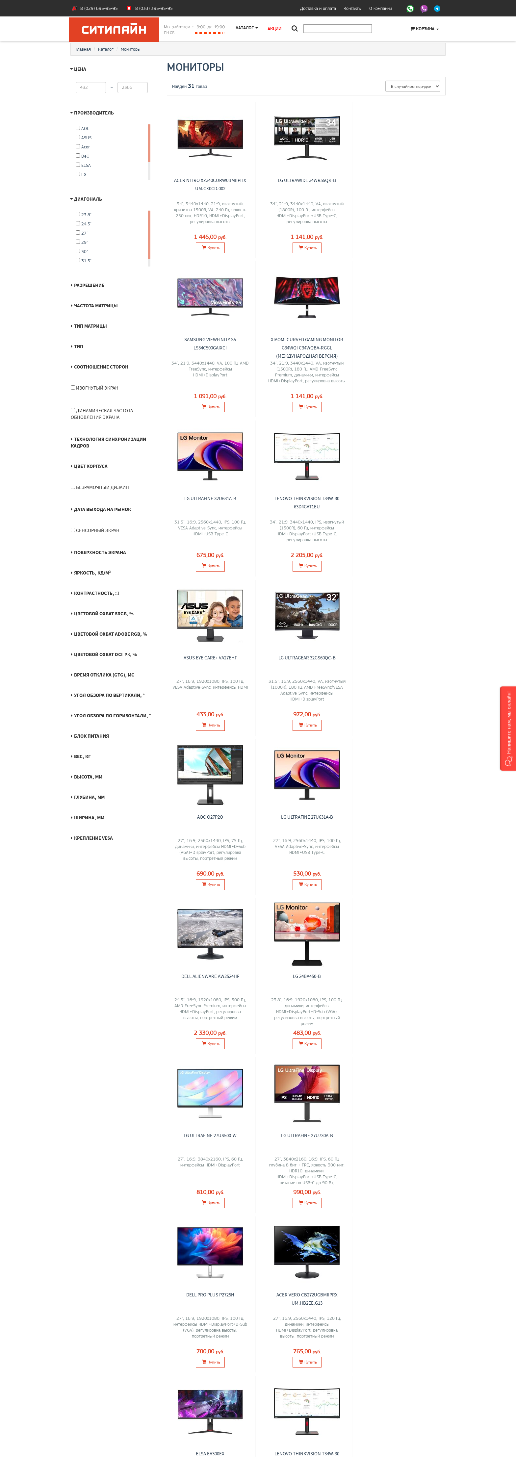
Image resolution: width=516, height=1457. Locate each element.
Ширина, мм (89, 817)
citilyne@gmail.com (281, 1415)
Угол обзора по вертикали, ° (109, 695)
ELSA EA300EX (306, 975)
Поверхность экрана (100, 552)
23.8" (83, 214)
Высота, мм (88, 777)
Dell (82, 156)
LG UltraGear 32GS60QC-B (306, 498)
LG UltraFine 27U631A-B (210, 657)
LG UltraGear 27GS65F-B (402, 1133)
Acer (83, 146)
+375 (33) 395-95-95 (284, 1401)
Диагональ (88, 199)
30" (82, 251)
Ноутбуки (178, 1401)
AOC (83, 128)
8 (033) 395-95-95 (154, 8)
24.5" (83, 223)
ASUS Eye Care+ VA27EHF (210, 498)
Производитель (94, 113)
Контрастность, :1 (96, 593)
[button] (508, 728)
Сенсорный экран (95, 530)
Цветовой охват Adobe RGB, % (110, 634)
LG (81, 174)
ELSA (83, 165)
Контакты (353, 8)
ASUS (83, 137)
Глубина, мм (89, 797)
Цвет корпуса (91, 466)
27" (82, 233)
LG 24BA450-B (402, 657)
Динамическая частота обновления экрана (102, 413)
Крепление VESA (93, 838)
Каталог (247, 28)
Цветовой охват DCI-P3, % (105, 654)
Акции (275, 28)
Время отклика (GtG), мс (104, 675)
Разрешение (89, 285)
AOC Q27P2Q (402, 498)
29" (82, 242)
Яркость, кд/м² (92, 573)
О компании (380, 8)
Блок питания (91, 736)
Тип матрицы (90, 326)
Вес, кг (82, 756)
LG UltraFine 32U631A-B (306, 337)
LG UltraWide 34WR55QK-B (306, 178)
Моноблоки (180, 1408)
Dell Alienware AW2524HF (306, 657)
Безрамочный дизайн (100, 487)
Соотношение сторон (101, 367)
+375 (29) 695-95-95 (284, 1408)
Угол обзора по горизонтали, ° (112, 715)
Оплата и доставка (93, 1401)
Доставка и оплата (318, 8)
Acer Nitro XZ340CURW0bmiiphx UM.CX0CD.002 (210, 186)
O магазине (86, 1415)
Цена (80, 69)
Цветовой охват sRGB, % (104, 613)
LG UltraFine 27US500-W (209, 816)
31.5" (83, 260)
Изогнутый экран (94, 388)
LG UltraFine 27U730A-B (306, 816)
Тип (78, 346)
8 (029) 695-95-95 (99, 8)
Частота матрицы (96, 305)
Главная (83, 49)
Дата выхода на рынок (102, 509)
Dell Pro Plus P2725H (402, 816)
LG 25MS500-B (306, 1133)
